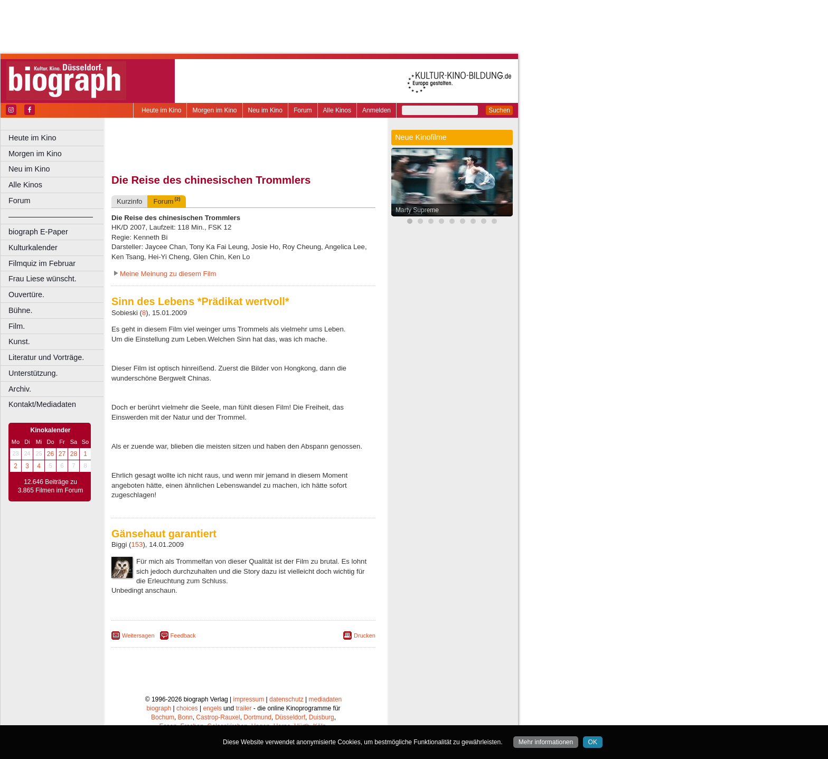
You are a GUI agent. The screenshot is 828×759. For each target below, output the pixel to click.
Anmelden (376, 110)
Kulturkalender (33, 247)
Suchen (499, 110)
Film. (16, 326)
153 (137, 544)
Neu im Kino (265, 110)
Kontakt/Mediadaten (42, 404)
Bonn (185, 717)
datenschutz (286, 699)
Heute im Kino (161, 110)
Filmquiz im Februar (42, 263)
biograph (158, 708)
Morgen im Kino (214, 110)
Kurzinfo (129, 201)
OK (592, 742)
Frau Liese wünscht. (42, 278)
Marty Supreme (417, 210)
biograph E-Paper (38, 231)
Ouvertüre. (26, 294)
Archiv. (19, 389)
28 (73, 454)
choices (187, 708)
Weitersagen (138, 635)
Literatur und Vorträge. (46, 357)
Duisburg (321, 717)
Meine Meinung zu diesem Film (168, 274)
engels (212, 708)
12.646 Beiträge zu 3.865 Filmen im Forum (50, 486)
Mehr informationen (546, 742)
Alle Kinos (337, 110)
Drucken (364, 635)
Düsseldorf (290, 717)
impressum (249, 699)
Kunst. (19, 341)
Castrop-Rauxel (218, 717)
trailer (243, 708)
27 (62, 454)
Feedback (183, 635)
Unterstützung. (33, 373)
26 (50, 454)
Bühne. (20, 310)
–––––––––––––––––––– (50, 216)
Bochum (162, 717)
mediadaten (325, 699)
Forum (303, 110)
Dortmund (257, 717)
